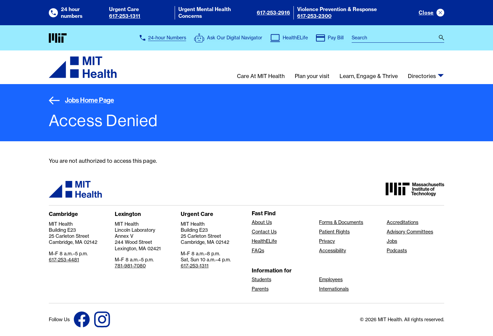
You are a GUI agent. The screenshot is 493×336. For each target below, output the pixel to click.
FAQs (258, 250)
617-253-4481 (64, 260)
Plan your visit (312, 76)
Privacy (327, 241)
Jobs (392, 241)
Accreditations (402, 222)
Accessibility (332, 250)
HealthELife (264, 241)
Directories (422, 76)
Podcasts (397, 250)
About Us (262, 222)
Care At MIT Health (261, 76)
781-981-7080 (130, 266)
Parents (260, 289)
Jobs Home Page (81, 100)
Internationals (334, 289)
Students (261, 279)
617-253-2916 (273, 12)
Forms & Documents (341, 222)
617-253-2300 (314, 16)
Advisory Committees (410, 231)
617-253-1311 (124, 16)
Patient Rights (334, 231)
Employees (331, 279)
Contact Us (264, 231)
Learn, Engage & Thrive (369, 76)
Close (426, 12)
